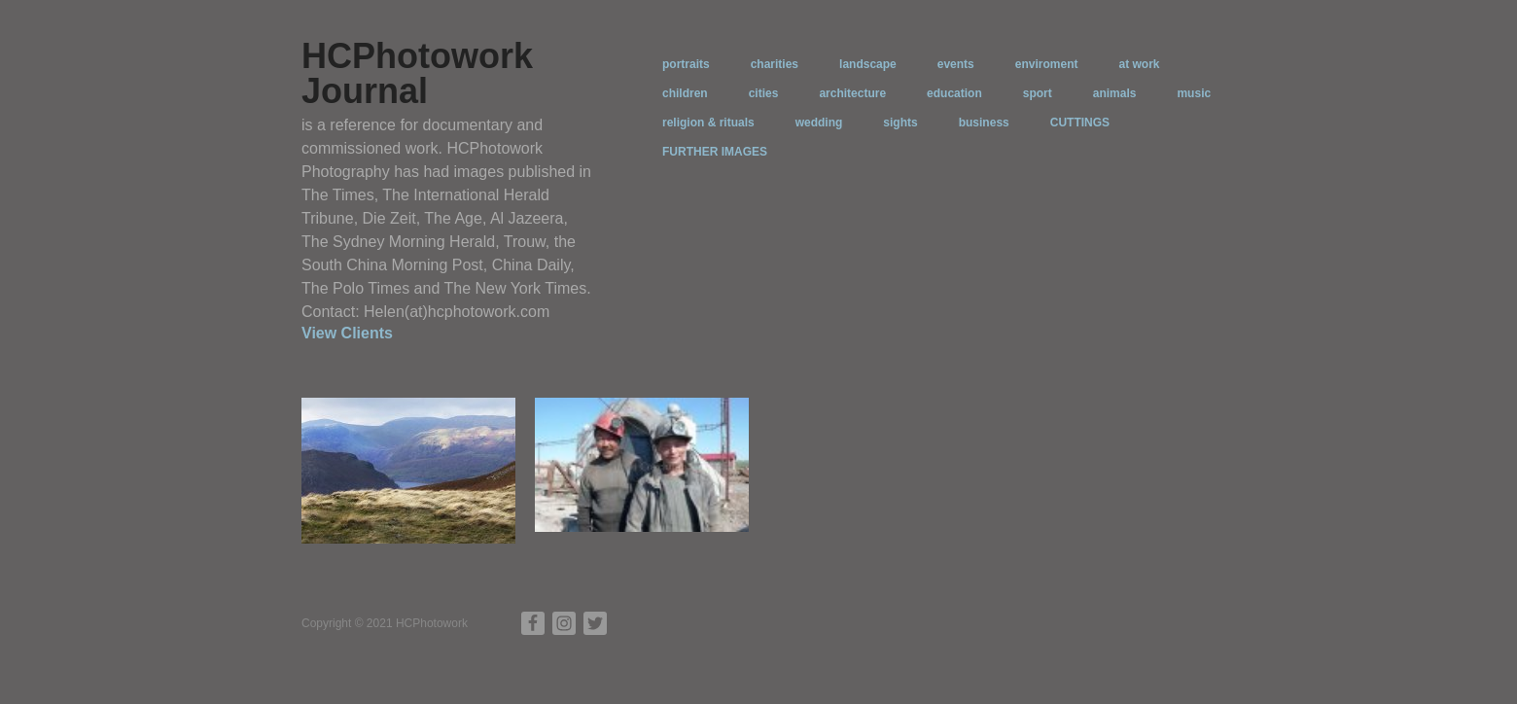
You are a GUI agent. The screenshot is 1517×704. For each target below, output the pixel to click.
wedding (819, 122)
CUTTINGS (1080, 122)
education (954, 93)
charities (774, 64)
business (984, 122)
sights (900, 122)
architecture (852, 93)
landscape (868, 64)
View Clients (347, 333)
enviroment (1046, 64)
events (955, 64)
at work (1138, 64)
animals (1115, 93)
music (1194, 93)
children (685, 93)
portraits (686, 64)
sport (1037, 93)
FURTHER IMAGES (714, 152)
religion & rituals (708, 122)
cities (764, 93)
